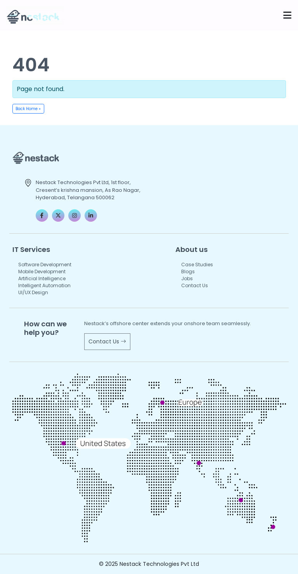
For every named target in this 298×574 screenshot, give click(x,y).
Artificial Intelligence (42, 278)
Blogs (188, 271)
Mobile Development (42, 271)
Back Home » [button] (28, 109)
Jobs (187, 278)
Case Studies (197, 264)
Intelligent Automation (44, 285)
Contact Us (194, 285)
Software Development (44, 264)
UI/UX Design (33, 292)
